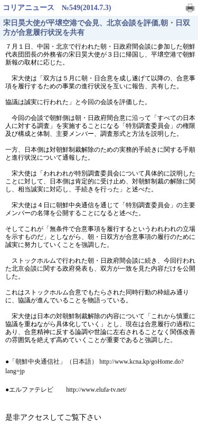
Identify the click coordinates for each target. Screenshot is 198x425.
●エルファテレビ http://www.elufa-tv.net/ (66, 389)
